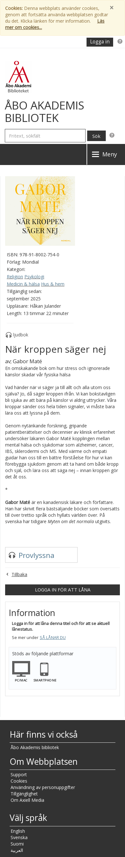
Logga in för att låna (62, 589)
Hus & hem (52, 284)
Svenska (19, 837)
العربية (17, 850)
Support (19, 774)
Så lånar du (53, 637)
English (18, 831)
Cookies (19, 781)
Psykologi (34, 277)
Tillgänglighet (24, 794)
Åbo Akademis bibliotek (35, 747)
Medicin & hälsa (23, 284)
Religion (15, 277)
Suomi (17, 844)
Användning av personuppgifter (43, 787)
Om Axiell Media (27, 800)
